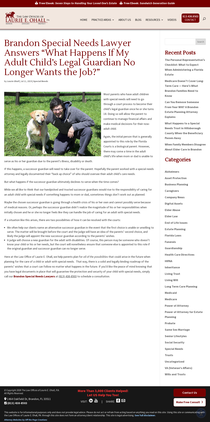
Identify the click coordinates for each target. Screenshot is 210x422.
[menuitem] (76, 4)
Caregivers (172, 191)
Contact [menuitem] (190, 20)
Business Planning (176, 184)
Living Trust (172, 274)
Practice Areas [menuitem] (101, 20)
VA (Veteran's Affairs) (178, 368)
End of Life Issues (176, 223)
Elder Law (171, 216)
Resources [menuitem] (153, 20)
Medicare (171, 299)
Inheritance (172, 267)
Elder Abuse (172, 210)
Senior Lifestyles (176, 336)
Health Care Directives (179, 254)
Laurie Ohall (13, 81)
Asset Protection (176, 178)
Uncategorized (174, 361)
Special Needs (40, 81)
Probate (170, 323)
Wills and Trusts (175, 374)
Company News (174, 197)
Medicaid (171, 293)
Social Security (174, 342)
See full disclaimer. (145, 415)
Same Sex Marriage (177, 329)
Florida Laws (173, 235)
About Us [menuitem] (124, 20)
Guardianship (173, 248)
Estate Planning (175, 229)
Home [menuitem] (83, 20)
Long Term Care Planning (181, 286)
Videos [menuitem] (172, 20)
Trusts (169, 355)
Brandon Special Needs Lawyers (34, 276)
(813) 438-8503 (15, 403)
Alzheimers (172, 171)
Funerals (170, 242)
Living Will (171, 280)
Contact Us (189, 392)
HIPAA (168, 261)
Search (200, 41)
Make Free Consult (189, 402)
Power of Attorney (177, 305)
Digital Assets (174, 203)
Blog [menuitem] (138, 20)
